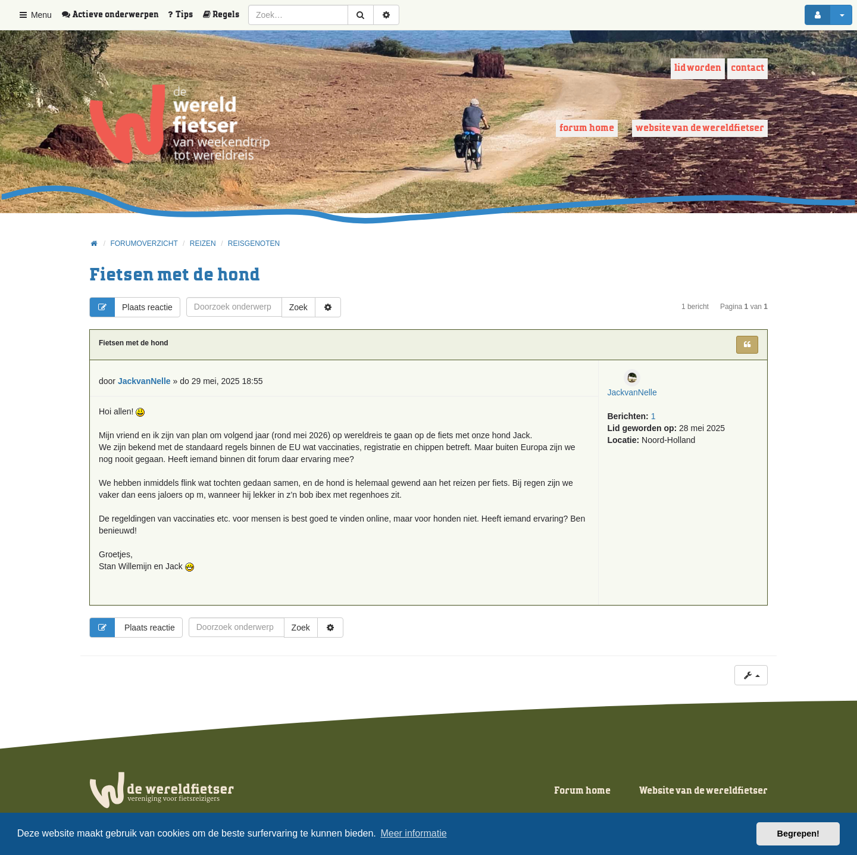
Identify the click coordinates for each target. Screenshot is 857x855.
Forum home (586, 128)
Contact (747, 68)
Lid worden (697, 68)
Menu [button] (35, 15)
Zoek (298, 307)
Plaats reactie (131, 307)
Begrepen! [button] (798, 833)
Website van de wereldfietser (700, 128)
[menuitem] (114, 15)
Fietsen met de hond (174, 275)
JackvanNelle (632, 392)
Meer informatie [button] (413, 833)
